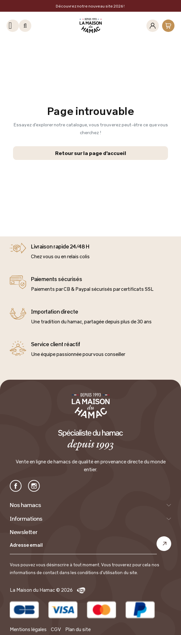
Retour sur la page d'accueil (90, 153)
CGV (56, 629)
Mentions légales (28, 629)
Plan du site (78, 629)
